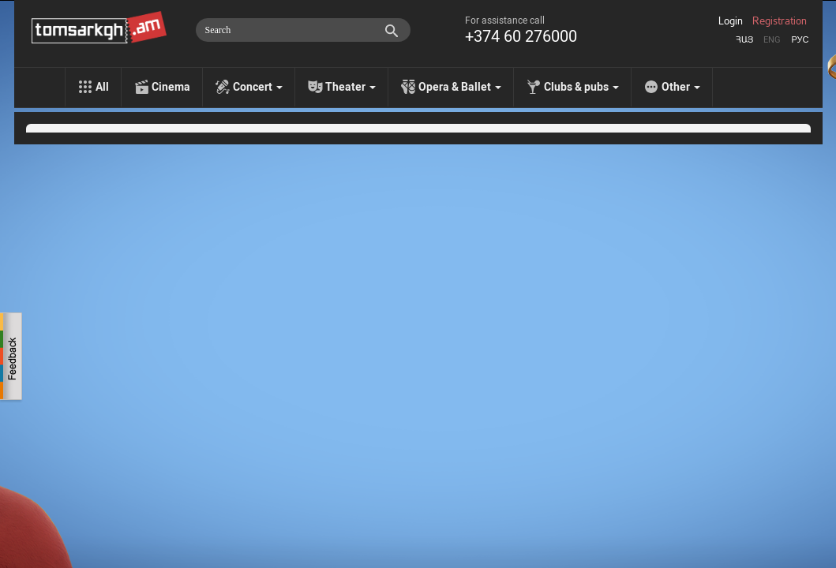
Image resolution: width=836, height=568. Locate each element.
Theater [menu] (350, 86)
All (102, 86)
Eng (772, 40)
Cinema (171, 86)
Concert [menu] (258, 86)
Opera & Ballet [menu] (459, 86)
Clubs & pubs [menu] (581, 86)
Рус (799, 40)
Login (730, 21)
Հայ (744, 40)
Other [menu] (681, 86)
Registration (779, 21)
